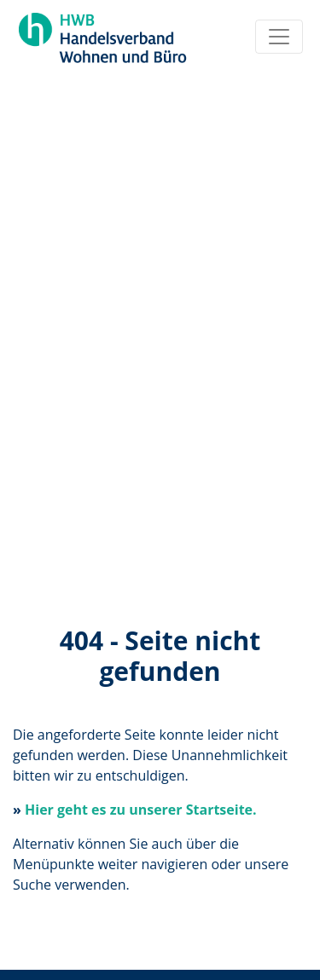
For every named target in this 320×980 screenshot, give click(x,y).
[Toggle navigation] (279, 37)
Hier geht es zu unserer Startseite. (141, 809)
